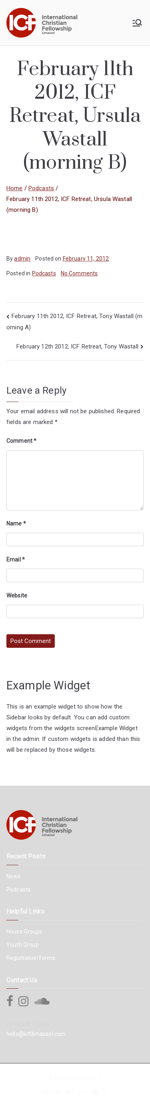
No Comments (79, 273)
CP (103, 1092)
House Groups (24, 931)
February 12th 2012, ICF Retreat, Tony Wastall (77, 346)
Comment (21, 441)
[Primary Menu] (137, 22)
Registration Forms (31, 958)
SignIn (80, 1092)
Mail (55, 1092)
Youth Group (22, 945)
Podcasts (44, 273)
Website (16, 595)
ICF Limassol (85, 1078)
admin (22, 258)
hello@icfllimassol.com (36, 1034)
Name (16, 523)
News (13, 876)
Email (15, 559)
